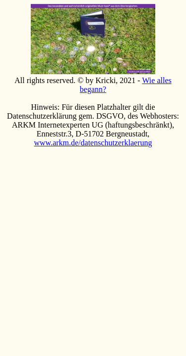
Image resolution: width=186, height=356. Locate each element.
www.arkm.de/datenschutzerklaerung (93, 142)
